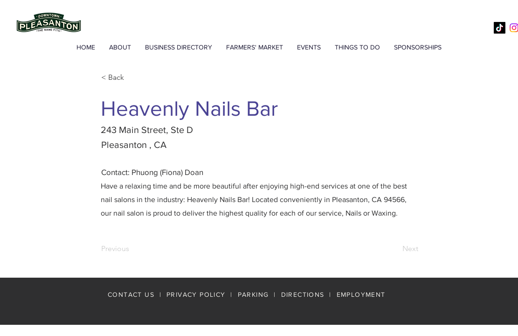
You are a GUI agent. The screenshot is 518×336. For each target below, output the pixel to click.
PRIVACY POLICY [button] (196, 294)
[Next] (395, 248)
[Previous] (132, 248)
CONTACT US (131, 294)
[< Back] (132, 77)
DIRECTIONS (304, 294)
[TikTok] (499, 28)
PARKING (253, 294)
